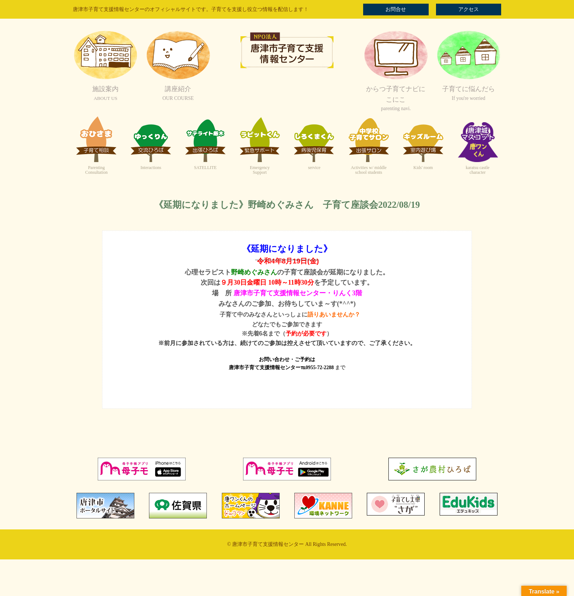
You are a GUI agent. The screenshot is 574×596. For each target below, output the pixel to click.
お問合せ (395, 9)
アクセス (468, 9)
